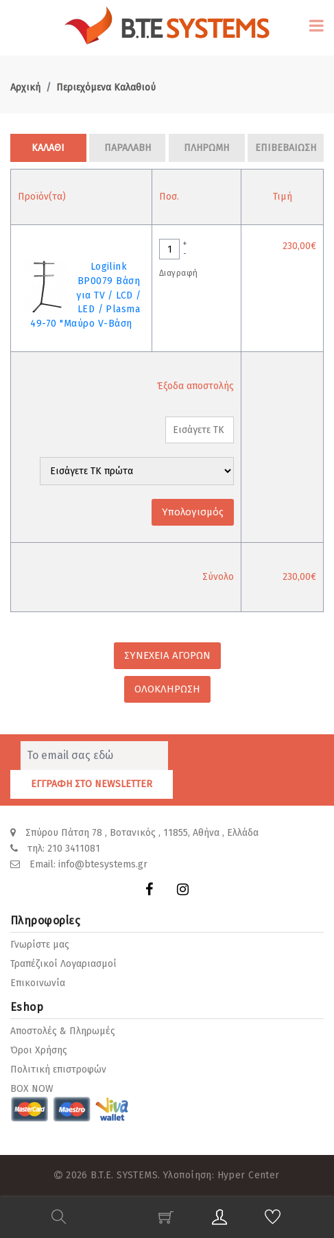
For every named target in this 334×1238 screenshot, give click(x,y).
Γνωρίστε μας (39, 944)
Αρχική (25, 87)
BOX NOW (31, 1089)
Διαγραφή (178, 273)
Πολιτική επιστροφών (58, 1069)
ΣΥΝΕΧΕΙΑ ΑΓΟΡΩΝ (167, 655)
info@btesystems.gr (102, 864)
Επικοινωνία (37, 983)
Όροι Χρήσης (38, 1050)
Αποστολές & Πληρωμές (62, 1031)
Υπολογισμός (193, 512)
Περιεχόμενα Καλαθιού (106, 87)
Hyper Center (248, 1175)
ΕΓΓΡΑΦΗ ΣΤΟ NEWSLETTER (91, 784)
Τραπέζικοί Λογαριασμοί (63, 964)
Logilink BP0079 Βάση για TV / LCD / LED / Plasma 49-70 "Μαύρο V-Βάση (85, 295)
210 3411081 (73, 848)
